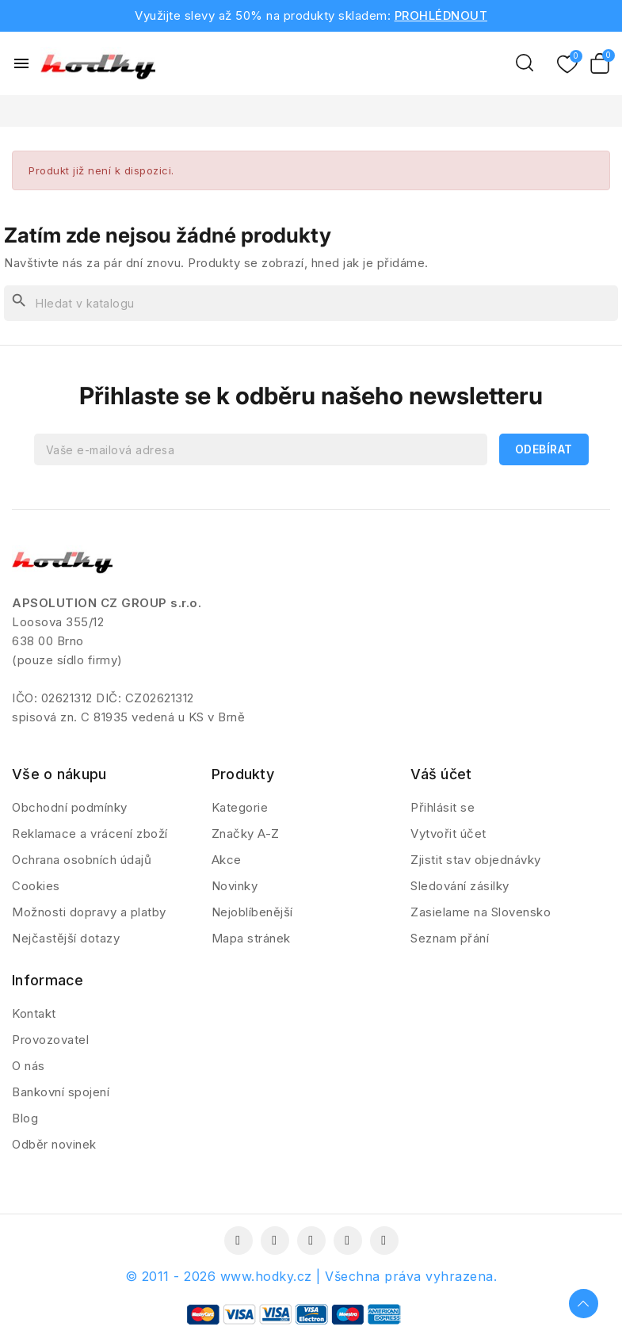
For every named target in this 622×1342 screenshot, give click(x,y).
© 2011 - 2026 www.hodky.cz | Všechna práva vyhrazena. (311, 1276)
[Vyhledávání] (311, 303)
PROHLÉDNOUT (441, 15)
